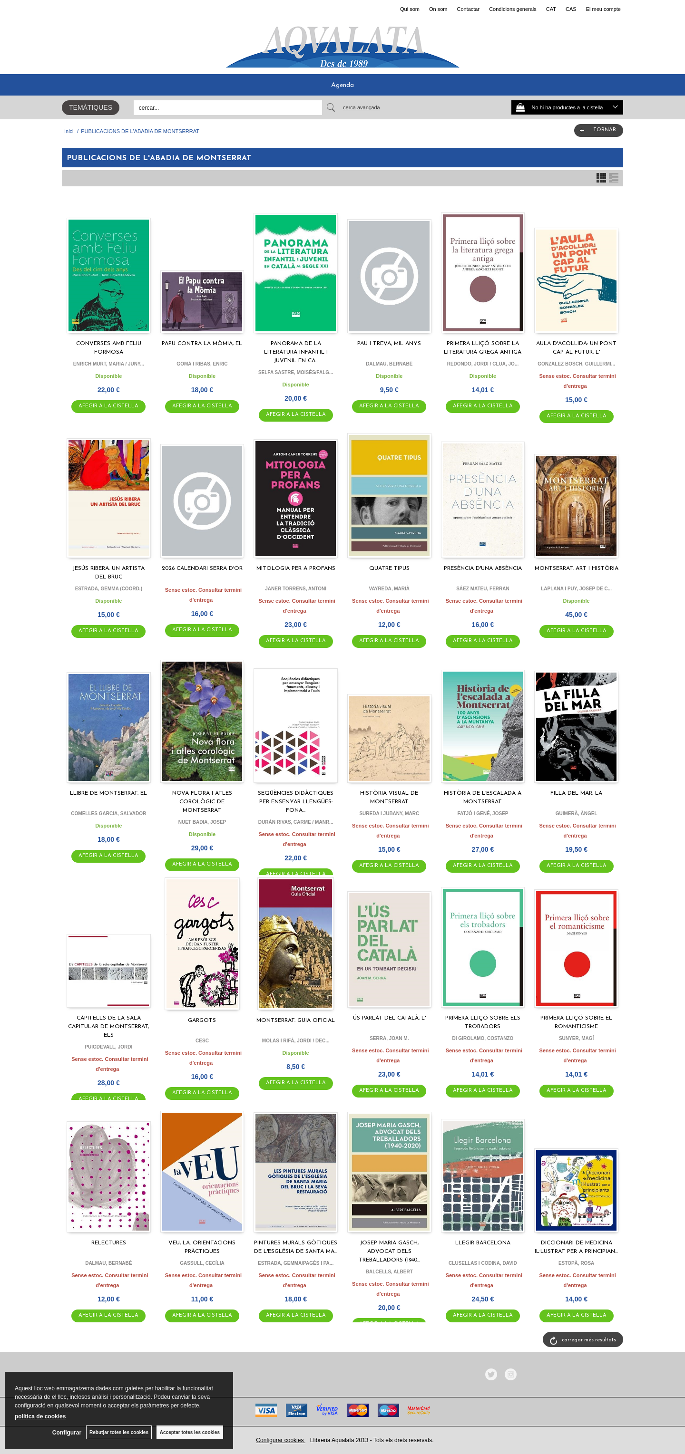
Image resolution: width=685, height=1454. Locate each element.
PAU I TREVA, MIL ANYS (389, 344)
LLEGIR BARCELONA (482, 1243)
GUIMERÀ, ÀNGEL (576, 813)
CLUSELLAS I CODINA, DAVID (483, 1263)
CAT (551, 9)
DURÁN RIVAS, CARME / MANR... (295, 822)
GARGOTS (202, 1020)
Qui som (410, 9)
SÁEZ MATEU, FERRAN (482, 588)
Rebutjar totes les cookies (118, 1432)
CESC (202, 1040)
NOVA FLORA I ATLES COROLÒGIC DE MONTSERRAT (202, 801)
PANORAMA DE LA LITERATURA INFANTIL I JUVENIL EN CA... (296, 352)
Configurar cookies (280, 1440)
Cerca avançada (361, 107)
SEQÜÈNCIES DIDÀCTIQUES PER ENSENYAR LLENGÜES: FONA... (295, 801)
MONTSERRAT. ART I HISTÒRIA (576, 568)
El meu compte (603, 9)
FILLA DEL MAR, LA (576, 793)
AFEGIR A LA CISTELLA (108, 406)
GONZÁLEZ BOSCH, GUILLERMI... (576, 363)
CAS (571, 9)
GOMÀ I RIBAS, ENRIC (201, 363)
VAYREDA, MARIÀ (389, 588)
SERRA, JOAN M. (389, 1038)
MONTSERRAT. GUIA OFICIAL (295, 1020)
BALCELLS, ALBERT (389, 1271)
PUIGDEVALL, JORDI (108, 1047)
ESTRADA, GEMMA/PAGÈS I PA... (295, 1263)
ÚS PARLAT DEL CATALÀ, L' (389, 1018)
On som (438, 9)
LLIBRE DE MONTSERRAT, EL (108, 793)
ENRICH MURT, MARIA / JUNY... (108, 363)
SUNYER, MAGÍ (576, 1038)
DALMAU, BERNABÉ (389, 363)
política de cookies (40, 1416)
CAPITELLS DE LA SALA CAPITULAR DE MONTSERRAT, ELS (108, 1026)
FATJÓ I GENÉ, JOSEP (482, 813)
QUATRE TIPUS (389, 568)
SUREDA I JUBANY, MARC (389, 813)
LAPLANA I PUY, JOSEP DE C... (576, 588)
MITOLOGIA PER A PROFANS (295, 568)
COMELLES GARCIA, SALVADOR (108, 813)
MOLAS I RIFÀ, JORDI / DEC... (296, 1040)
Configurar (66, 1432)
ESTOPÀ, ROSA (576, 1263)
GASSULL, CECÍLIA (202, 1263)
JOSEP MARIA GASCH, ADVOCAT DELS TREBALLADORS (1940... (389, 1251)
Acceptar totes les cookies (190, 1432)
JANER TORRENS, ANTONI (295, 588)
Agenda (342, 85)
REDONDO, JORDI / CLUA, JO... (483, 363)
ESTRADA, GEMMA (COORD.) (108, 588)
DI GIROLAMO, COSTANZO (483, 1038)
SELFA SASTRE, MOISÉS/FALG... (295, 372)
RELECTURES (108, 1243)
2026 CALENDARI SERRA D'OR (202, 568)
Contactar (468, 9)
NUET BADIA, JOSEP (202, 822)
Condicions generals (513, 9)
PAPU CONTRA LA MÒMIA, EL (202, 344)
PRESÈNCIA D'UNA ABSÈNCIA (483, 568)
